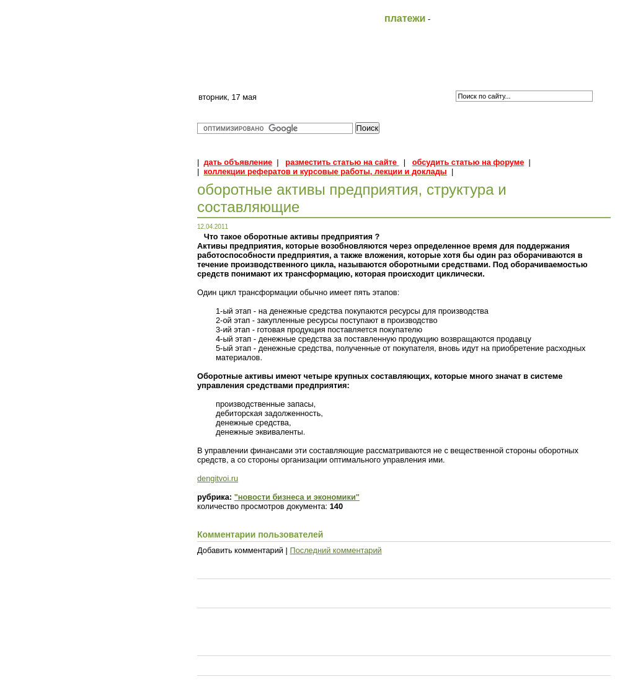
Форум (479, 72)
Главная (223, 72)
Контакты (394, 72)
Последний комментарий (335, 550)
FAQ (309, 72)
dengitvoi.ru (217, 478)
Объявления (565, 72)
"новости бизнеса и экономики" (297, 497)
